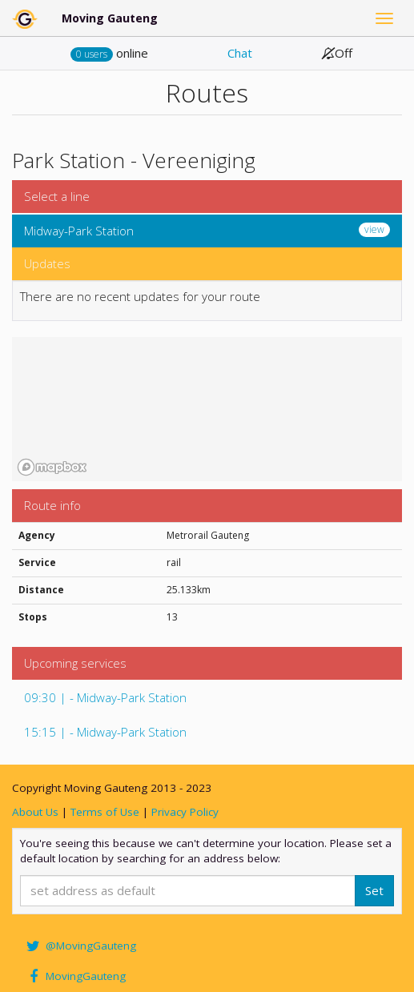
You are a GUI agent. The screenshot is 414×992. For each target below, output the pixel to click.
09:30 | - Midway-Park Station (105, 697)
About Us (35, 812)
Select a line (57, 196)
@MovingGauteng (80, 945)
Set (374, 890)
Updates (47, 263)
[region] (207, 409)
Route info (52, 505)
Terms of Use (104, 812)
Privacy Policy (185, 812)
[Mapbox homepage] (52, 467)
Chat (239, 53)
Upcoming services (75, 663)
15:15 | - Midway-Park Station (105, 732)
